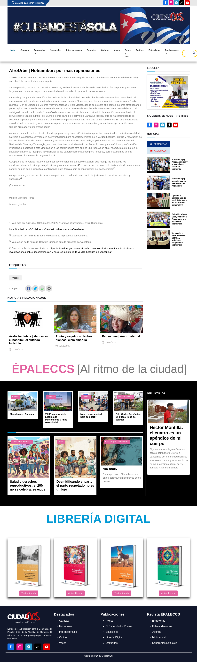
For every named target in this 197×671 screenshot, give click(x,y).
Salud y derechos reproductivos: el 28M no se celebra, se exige (28, 485)
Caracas (24, 50)
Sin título (110, 469)
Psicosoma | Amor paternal (121, 336)
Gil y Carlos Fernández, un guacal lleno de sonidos (128, 417)
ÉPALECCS (43, 369)
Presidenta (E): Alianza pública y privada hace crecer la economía (180, 164)
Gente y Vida (128, 53)
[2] (79, 165)
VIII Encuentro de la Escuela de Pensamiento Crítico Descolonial (56, 418)
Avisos (109, 620)
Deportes (91, 50)
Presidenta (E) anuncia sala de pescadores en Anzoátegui (179, 182)
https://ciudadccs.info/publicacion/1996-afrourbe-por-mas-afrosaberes (47, 229)
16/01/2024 (111, 342)
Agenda (86, 397)
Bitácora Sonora (125, 397)
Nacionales (55, 50)
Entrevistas (154, 50)
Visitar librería (28, 593)
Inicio (13, 50)
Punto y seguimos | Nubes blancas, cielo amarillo (73, 338)
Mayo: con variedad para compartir (91, 415)
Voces (117, 50)
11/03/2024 (18, 349)
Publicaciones (172, 52)
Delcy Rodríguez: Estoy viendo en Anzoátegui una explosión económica (180, 219)
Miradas (51, 397)
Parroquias (39, 52)
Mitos (61, 441)
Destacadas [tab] (158, 144)
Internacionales (74, 50)
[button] (168, 91)
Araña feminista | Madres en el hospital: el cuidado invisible (28, 340)
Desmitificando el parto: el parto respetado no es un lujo (75, 485)
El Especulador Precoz (119, 626)
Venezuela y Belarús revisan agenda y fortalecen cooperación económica (179, 239)
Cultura (105, 50)
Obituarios (112, 643)
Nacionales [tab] (158, 151)
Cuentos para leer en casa (116, 441)
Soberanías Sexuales (21, 441)
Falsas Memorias (162, 626)
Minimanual (159, 637)
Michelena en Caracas (22, 414)
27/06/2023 (64, 346)
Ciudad (15, 397)
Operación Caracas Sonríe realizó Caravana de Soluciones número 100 (179, 200)
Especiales (112, 631)
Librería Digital (98, 518)
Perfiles (139, 50)
